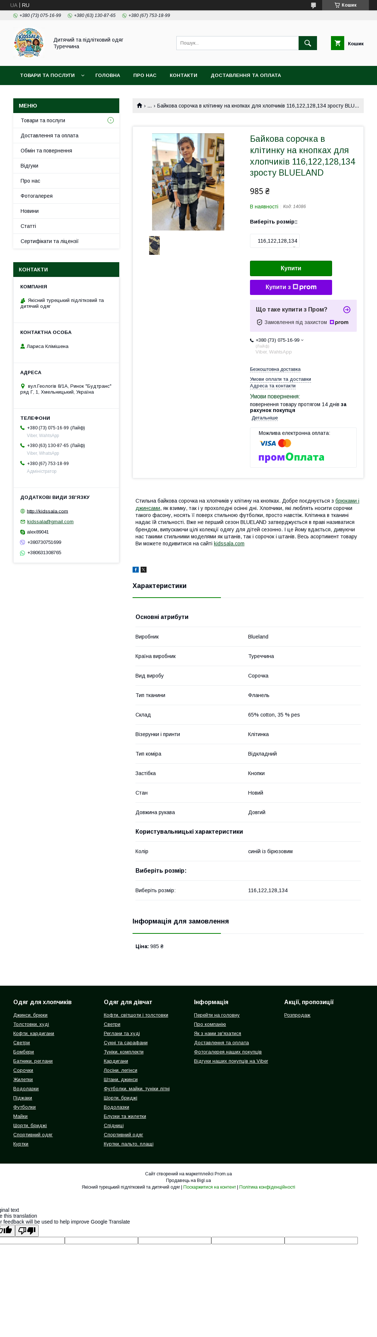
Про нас (144, 75)
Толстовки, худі (31, 1024)
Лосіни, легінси (120, 1070)
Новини (30, 211)
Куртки (20, 1144)
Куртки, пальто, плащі (129, 1144)
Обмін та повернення (46, 151)
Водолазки (26, 1088)
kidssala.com (229, 543)
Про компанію (210, 1024)
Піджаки (22, 1098)
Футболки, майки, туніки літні (137, 1088)
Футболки (24, 1107)
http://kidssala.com (47, 511)
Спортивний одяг (33, 1134)
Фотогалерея (37, 196)
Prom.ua (223, 1173)
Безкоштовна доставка (275, 369)
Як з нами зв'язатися (217, 1033)
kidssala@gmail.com (50, 521)
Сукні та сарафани (126, 1042)
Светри (21, 1042)
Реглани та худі (122, 1033)
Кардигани (116, 1061)
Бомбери (23, 1052)
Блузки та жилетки (125, 1116)
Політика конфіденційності (267, 1187)
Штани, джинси (121, 1079)
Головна (107, 75)
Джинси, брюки (30, 1015)
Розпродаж (297, 1015)
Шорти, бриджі (30, 1125)
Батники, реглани (33, 1061)
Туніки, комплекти (124, 1052)
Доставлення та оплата (246, 75)
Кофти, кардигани (33, 1033)
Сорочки (23, 1070)
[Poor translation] (27, 1231)
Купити (291, 268)
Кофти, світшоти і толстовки (136, 1015)
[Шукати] (308, 43)
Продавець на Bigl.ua (188, 1180)
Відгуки (29, 166)
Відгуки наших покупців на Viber (231, 1061)
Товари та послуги (47, 75)
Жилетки (23, 1079)
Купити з (290, 287)
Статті (28, 226)
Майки (20, 1116)
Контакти (183, 75)
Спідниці (114, 1125)
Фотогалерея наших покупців (228, 1052)
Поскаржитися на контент (209, 1187)
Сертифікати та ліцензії (50, 241)
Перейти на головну (217, 1015)
